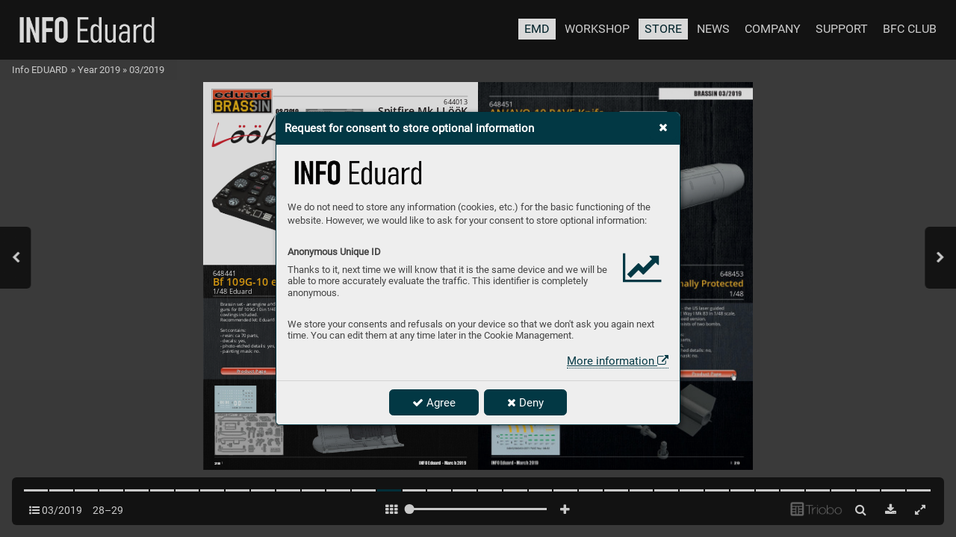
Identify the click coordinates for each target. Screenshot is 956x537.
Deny (525, 402)
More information (617, 361)
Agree (434, 402)
